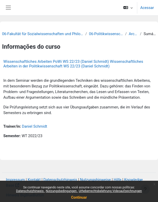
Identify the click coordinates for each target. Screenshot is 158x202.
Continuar (79, 197)
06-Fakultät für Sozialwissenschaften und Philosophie (42, 34)
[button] (128, 7)
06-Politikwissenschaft (106, 34)
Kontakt (34, 179)
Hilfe (117, 179)
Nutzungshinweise (95, 179)
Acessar (147, 7)
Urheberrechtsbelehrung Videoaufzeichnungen (110, 191)
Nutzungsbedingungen (61, 191)
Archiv (133, 34)
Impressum (15, 179)
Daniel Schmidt (34, 126)
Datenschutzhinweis (30, 191)
